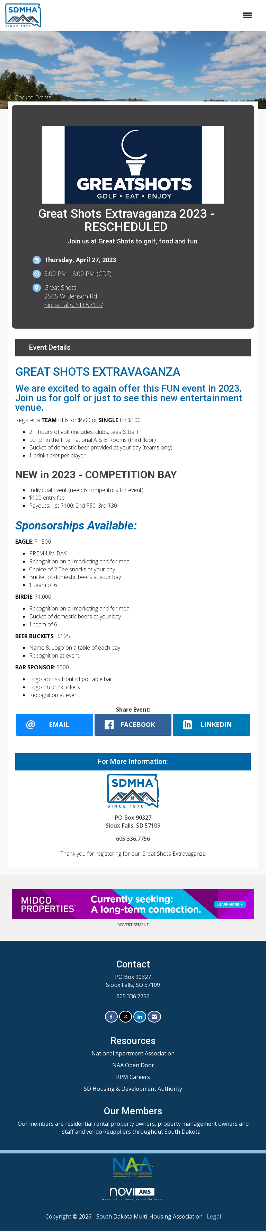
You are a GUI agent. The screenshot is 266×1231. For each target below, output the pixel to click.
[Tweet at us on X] (125, 1017)
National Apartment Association (133, 1054)
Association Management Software (133, 1194)
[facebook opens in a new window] (133, 725)
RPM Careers (133, 1077)
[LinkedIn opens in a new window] (211, 725)
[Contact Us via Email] (154, 1017)
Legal (214, 1216)
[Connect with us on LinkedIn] (139, 1017)
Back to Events (29, 97)
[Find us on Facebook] (111, 1017)
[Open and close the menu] (150, 15)
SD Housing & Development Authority (133, 1088)
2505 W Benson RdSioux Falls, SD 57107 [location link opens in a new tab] (73, 300)
